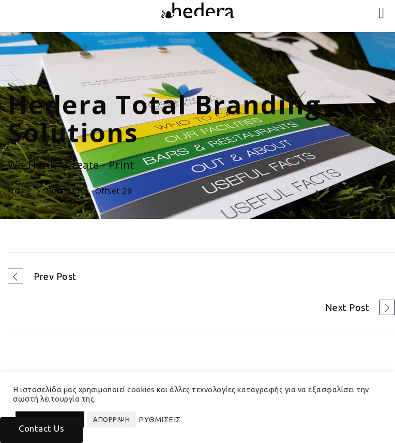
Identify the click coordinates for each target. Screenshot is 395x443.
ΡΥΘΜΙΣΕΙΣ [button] (160, 419)
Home (19, 190)
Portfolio (63, 190)
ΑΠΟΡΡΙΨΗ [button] (111, 419)
